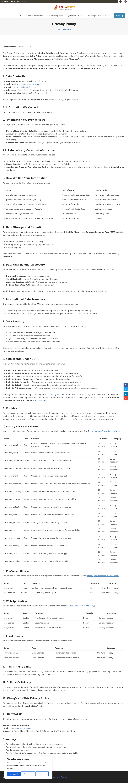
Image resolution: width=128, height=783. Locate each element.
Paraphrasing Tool (54, 16)
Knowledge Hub (94, 16)
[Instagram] (124, 1)
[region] (28, 767)
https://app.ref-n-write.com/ (81, 606)
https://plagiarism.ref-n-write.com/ (103, 576)
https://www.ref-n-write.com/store (104, 431)
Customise (14, 774)
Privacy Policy (55, 777)
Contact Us (66, 777)
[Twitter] (122, 1)
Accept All (42, 774)
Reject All (28, 774)
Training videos (15, 1)
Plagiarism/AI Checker (74, 16)
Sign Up (119, 15)
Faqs (25, 1)
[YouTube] (127, 1)
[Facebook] (119, 1)
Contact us (4, 1)
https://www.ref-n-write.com (28, 84)
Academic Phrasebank (34, 16)
